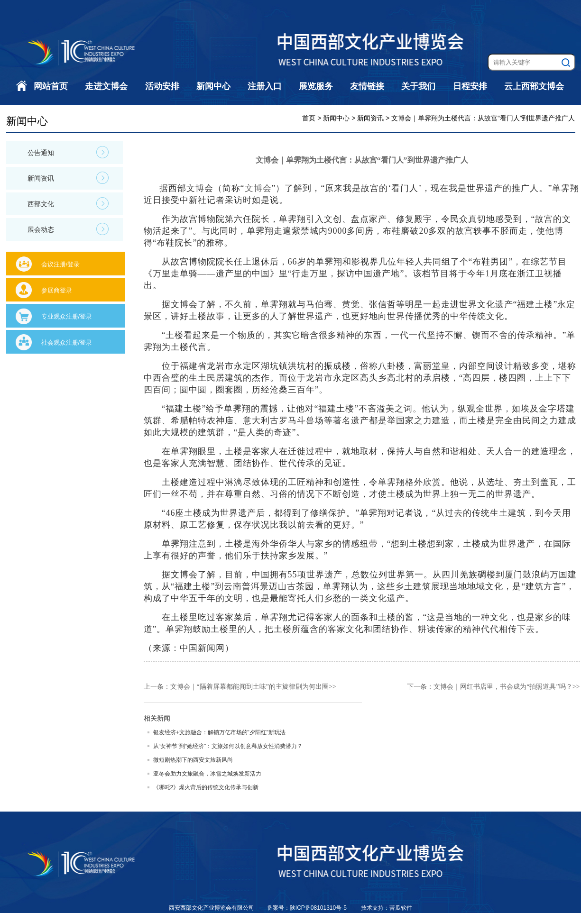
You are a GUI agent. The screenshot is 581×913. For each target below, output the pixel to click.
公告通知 (68, 152)
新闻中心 (213, 86)
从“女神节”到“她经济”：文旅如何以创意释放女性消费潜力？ (228, 746)
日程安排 (470, 86)
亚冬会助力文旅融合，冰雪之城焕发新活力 (207, 773)
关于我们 (418, 86)
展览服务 (316, 86)
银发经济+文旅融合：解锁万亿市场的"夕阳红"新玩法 (219, 732)
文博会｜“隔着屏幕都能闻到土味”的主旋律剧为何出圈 (249, 686)
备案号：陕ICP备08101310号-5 (307, 907)
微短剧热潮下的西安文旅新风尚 (193, 760)
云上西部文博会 (534, 86)
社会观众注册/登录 (66, 342)
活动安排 (162, 86)
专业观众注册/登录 (66, 316)
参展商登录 (56, 290)
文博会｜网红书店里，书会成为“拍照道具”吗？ (502, 686)
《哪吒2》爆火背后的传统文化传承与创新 (206, 787)
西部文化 (68, 203)
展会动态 (68, 229)
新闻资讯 (68, 178)
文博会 (258, 188)
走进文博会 (106, 86)
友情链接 (367, 86)
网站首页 (51, 86)
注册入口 (265, 86)
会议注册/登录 (60, 264)
